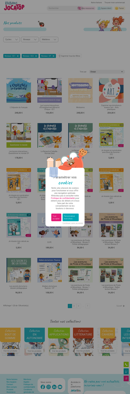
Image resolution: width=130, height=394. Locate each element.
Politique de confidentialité (63, 198)
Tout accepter (56, 217)
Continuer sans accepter (73, 223)
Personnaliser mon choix (69, 217)
